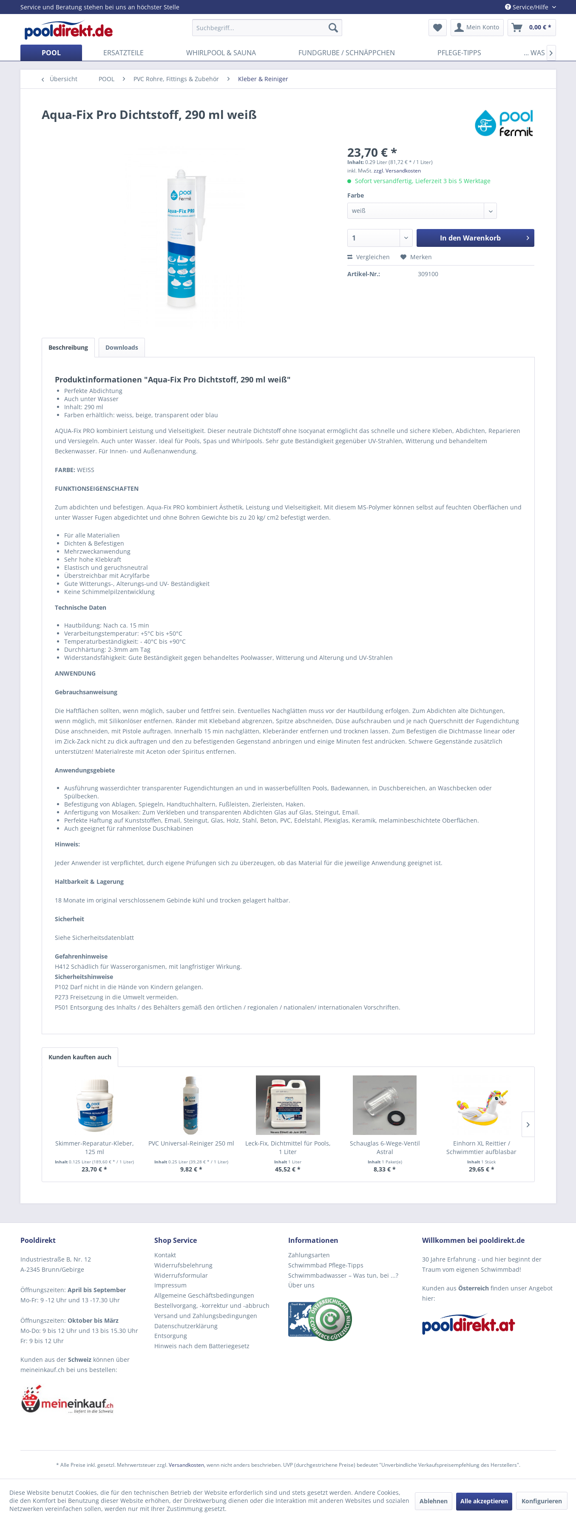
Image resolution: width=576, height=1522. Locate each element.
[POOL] (51, 53)
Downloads (121, 347)
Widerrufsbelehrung (183, 1265)
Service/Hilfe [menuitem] (527, 7)
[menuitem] (267, 27)
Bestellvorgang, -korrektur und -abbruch (212, 1305)
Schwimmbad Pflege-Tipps (325, 1265)
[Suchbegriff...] (267, 27)
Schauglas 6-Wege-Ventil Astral (385, 1147)
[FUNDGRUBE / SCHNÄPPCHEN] (346, 53)
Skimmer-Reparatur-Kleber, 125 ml (94, 1147)
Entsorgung (170, 1336)
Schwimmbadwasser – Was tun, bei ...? (343, 1275)
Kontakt (165, 1255)
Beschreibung (68, 347)
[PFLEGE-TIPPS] (459, 53)
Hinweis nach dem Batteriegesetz (202, 1346)
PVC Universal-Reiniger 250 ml (191, 1143)
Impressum (170, 1285)
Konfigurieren (542, 1501)
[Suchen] (333, 27)
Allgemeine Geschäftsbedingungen (204, 1295)
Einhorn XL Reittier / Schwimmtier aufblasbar (481, 1147)
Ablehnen (434, 1501)
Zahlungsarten (309, 1255)
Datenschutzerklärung (186, 1326)
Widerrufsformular (181, 1275)
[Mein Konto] (477, 27)
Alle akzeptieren (484, 1501)
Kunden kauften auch (79, 1057)
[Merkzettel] (437, 27)
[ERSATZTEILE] (123, 53)
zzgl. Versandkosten (397, 170)
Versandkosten (186, 1464)
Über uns (301, 1285)
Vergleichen (368, 257)
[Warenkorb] (532, 27)
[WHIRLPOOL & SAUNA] (221, 53)
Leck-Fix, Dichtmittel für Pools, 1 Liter (288, 1147)
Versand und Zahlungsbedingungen (205, 1316)
